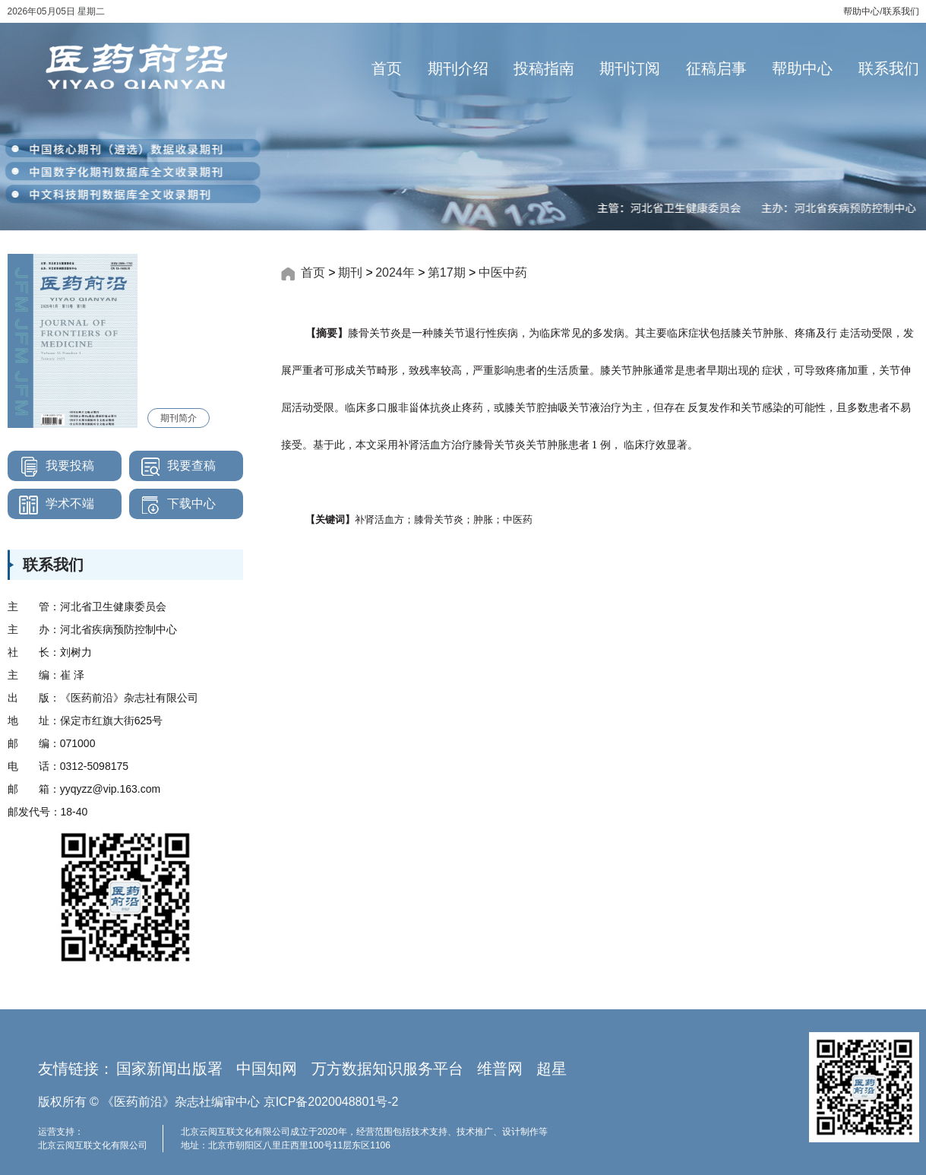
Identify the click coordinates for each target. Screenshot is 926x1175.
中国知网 (266, 1068)
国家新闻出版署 (169, 1068)
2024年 (395, 272)
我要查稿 (172, 465)
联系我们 (901, 11)
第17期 (447, 272)
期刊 (350, 272)
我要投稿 (51, 465)
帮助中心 (861, 11)
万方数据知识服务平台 (387, 1068)
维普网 (500, 1068)
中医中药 (503, 272)
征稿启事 (716, 68)
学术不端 (51, 503)
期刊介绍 (458, 68)
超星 (551, 1068)
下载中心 (172, 503)
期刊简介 (178, 418)
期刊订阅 (629, 68)
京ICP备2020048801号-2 (331, 1101)
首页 (386, 68)
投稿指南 (544, 68)
